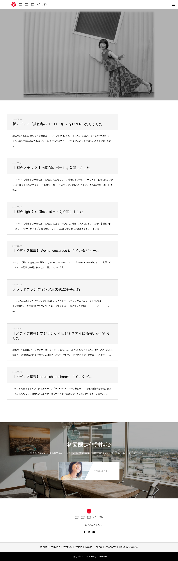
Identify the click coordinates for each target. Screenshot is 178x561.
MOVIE (88, 547)
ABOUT (43, 547)
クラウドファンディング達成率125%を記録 (46, 289)
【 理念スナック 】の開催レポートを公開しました (51, 168)
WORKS (68, 547)
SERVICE (55, 547)
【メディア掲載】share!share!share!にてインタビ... (52, 377)
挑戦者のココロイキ (128, 547)
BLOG (99, 547)
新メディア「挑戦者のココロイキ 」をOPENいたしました (57, 124)
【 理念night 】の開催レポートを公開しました (47, 212)
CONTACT (110, 547)
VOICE (78, 547)
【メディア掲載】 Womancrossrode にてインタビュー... (55, 250)
